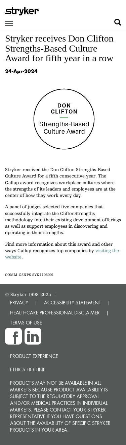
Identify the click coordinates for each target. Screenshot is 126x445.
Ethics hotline (27, 369)
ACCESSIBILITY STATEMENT (72, 302)
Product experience (34, 356)
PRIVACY (19, 302)
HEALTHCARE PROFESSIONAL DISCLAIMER (55, 312)
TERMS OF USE (26, 322)
